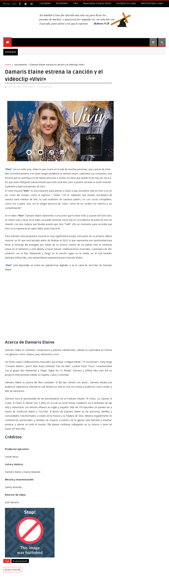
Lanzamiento (20, 64)
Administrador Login (152, 3)
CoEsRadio (45, 3)
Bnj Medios (62, 3)
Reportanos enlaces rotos (97, 3)
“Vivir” (8, 169)
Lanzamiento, (46, 86)
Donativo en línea (126, 3)
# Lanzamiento (20, 560)
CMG (75, 3)
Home (8, 64)
